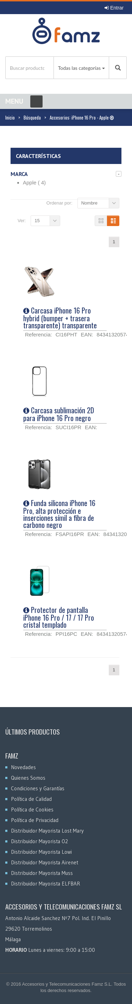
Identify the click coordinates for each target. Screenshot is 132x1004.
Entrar (114, 8)
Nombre (89, 203)
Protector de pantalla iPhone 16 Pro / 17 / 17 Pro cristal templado (58, 617)
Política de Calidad (31, 799)
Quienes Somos (28, 777)
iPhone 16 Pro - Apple (92, 117)
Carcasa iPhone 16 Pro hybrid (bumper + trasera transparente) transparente (60, 317)
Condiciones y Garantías (37, 788)
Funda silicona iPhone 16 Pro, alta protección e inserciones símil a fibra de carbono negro (59, 514)
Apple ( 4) (34, 182)
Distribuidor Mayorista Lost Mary (47, 830)
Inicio (10, 117)
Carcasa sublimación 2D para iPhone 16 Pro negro (58, 414)
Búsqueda (32, 117)
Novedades (23, 767)
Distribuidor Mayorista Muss (42, 873)
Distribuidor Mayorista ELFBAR (45, 883)
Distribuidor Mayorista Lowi (41, 851)
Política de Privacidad (34, 820)
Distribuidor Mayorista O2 (39, 841)
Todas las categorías (79, 68)
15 (36, 220)
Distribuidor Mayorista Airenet (44, 862)
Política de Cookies (32, 809)
